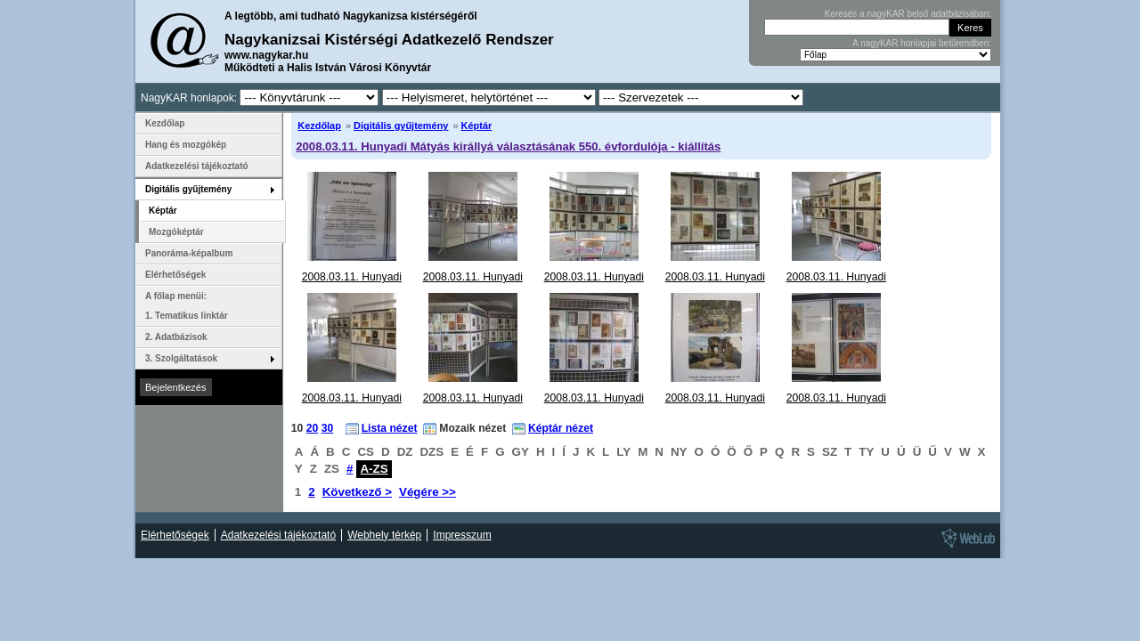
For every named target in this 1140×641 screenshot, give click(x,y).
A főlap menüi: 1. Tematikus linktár (186, 305)
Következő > (357, 492)
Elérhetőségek (175, 275)
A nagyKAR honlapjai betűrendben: (921, 43)
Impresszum (462, 535)
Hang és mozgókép (185, 145)
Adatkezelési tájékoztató (196, 166)
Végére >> (427, 492)
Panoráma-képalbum (188, 253)
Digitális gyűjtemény (401, 125)
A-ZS (373, 468)
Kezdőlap (319, 125)
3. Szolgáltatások (181, 358)
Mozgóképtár (176, 232)
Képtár (477, 125)
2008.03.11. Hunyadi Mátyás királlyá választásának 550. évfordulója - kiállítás (508, 146)
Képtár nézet (560, 428)
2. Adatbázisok (176, 337)
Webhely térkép (384, 535)
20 (312, 428)
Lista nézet (390, 428)
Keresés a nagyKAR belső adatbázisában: (908, 14)
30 (328, 428)
